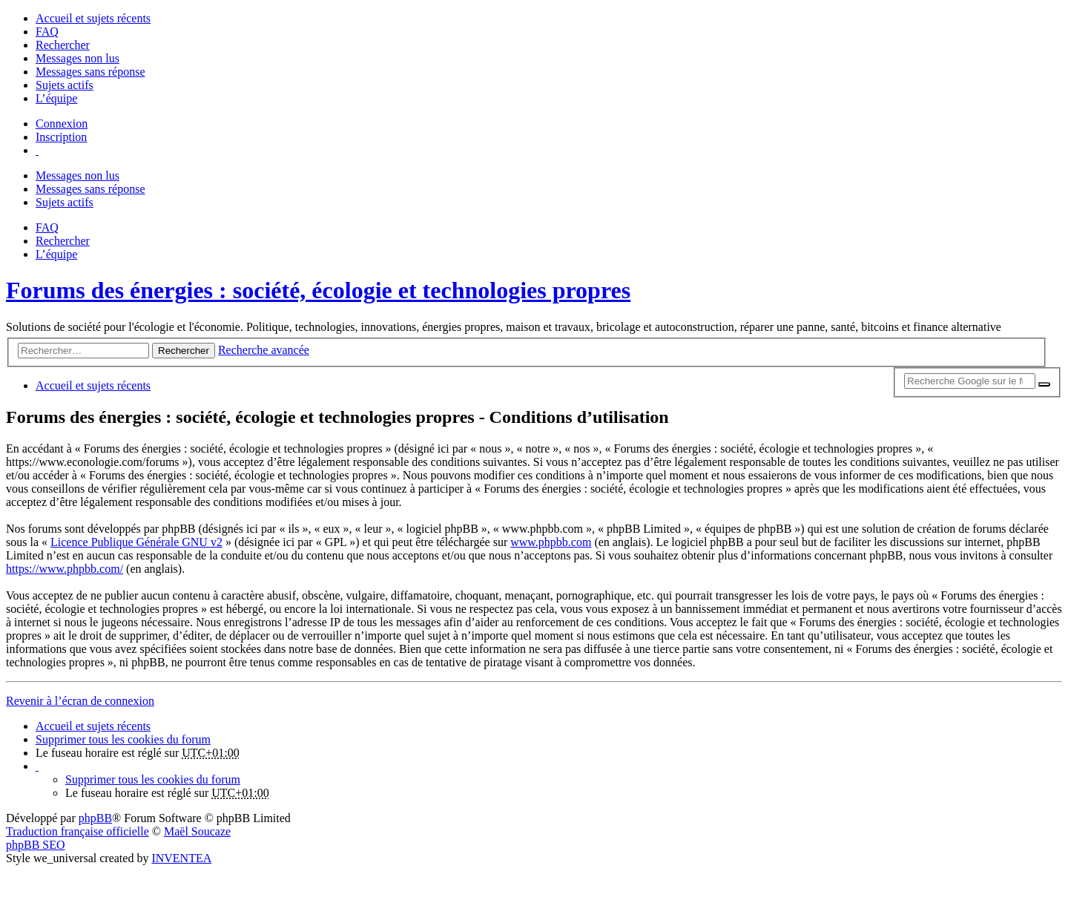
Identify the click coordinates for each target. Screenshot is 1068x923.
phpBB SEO (35, 844)
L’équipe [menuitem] (56, 98)
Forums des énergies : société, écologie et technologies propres (318, 290)
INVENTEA (181, 858)
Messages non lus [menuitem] (77, 58)
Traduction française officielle (77, 831)
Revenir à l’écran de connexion (80, 700)
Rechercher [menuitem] (63, 45)
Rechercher (183, 350)
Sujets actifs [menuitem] (64, 85)
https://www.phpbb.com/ (64, 568)
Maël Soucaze (197, 831)
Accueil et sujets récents (93, 726)
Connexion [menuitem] (62, 123)
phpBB (95, 818)
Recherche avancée (263, 350)
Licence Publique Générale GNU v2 (136, 542)
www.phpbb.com (550, 542)
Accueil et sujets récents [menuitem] (93, 18)
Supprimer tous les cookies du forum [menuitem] (123, 739)
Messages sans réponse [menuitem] (90, 71)
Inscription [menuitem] (61, 137)
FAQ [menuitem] (47, 31)
